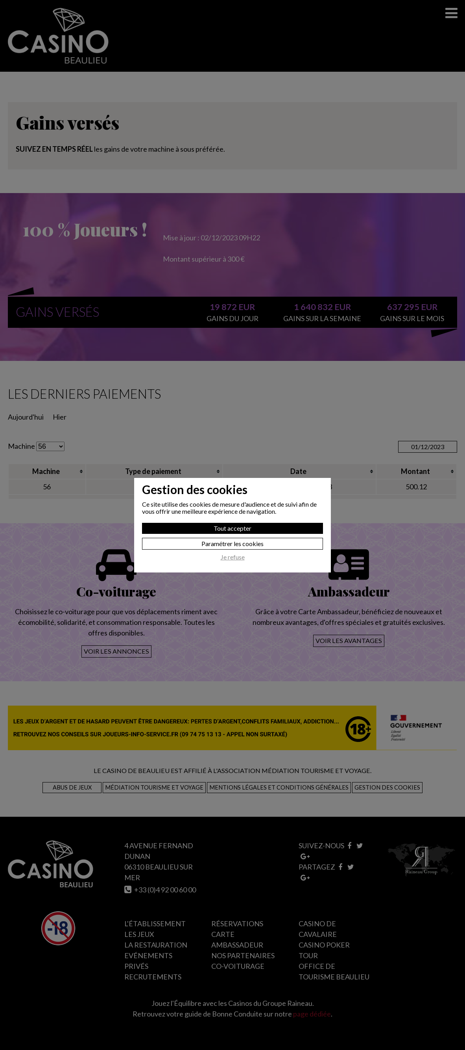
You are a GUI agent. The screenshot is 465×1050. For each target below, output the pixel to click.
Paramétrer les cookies (232, 543)
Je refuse (233, 557)
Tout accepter (232, 528)
